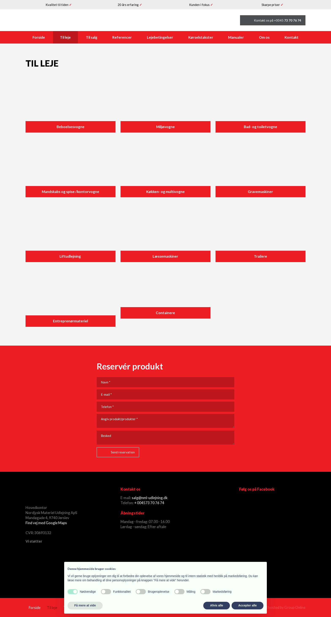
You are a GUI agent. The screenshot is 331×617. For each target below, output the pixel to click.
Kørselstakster (200, 37)
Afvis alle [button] (216, 605)
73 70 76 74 (154, 503)
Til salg (91, 37)
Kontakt (291, 37)
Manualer (236, 37)
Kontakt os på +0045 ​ (277, 20)
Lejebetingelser (160, 37)
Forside (39, 37)
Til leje (65, 37)
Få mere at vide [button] (85, 605)
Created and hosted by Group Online (276, 607)
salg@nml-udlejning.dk (150, 497)
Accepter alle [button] (247, 605)
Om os (264, 37)
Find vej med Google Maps (46, 523)
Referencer (122, 37)
